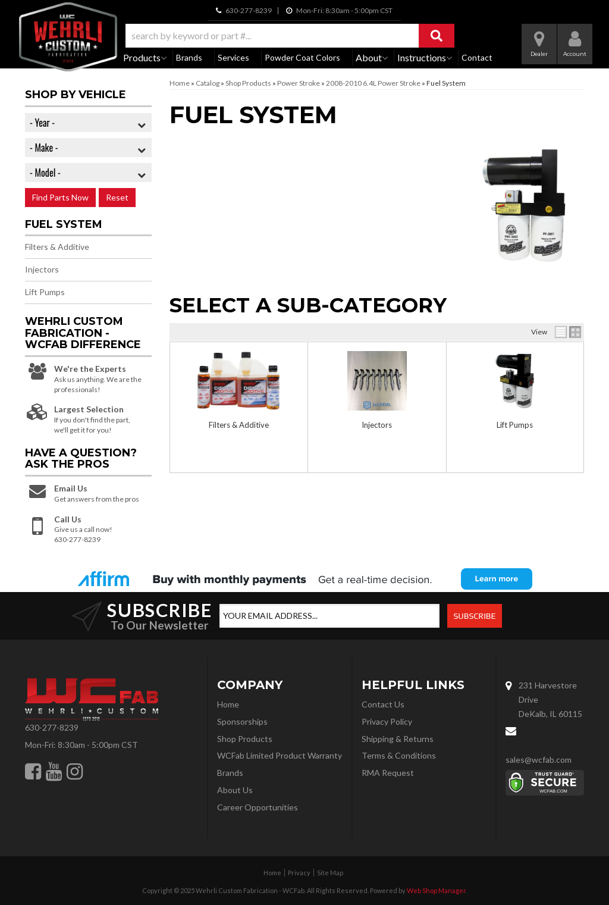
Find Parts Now (60, 197)
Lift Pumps (515, 425)
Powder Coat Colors (302, 57)
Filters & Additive (239, 425)
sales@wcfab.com (539, 759)
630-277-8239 (52, 727)
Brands (189, 57)
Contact (477, 57)
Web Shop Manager (436, 890)
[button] (289, 36)
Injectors (377, 425)
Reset (117, 197)
